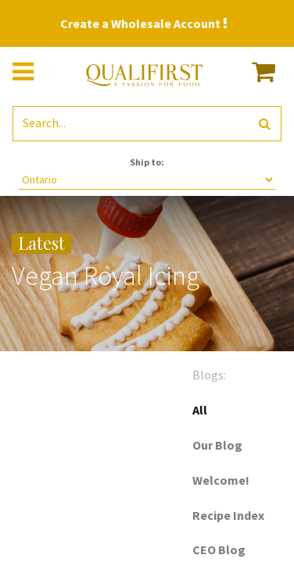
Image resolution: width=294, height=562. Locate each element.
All (199, 410)
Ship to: (147, 162)
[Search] (265, 123)
